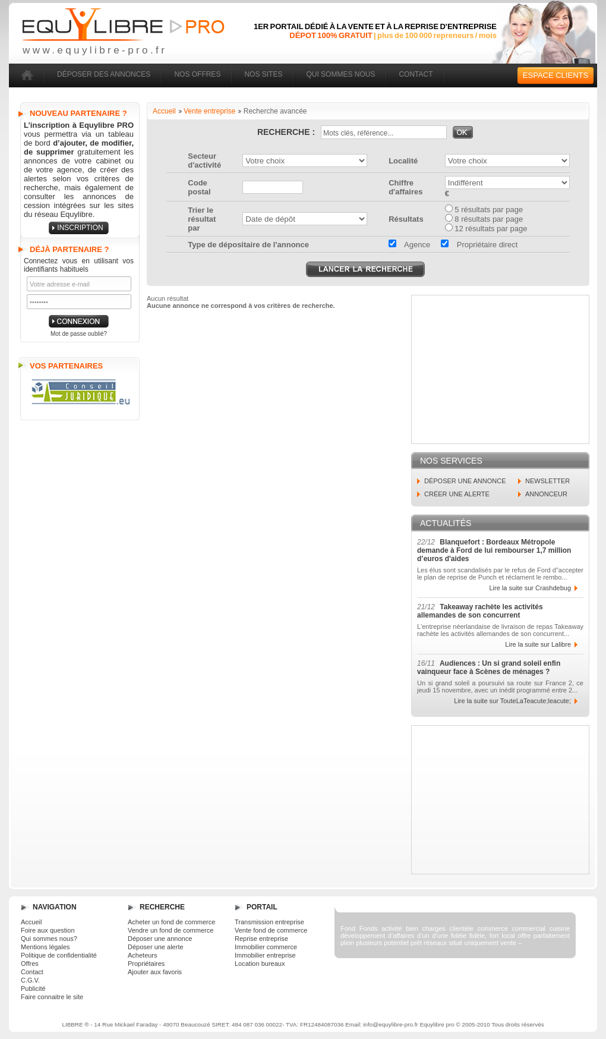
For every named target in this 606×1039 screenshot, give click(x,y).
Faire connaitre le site (52, 996)
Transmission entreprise (269, 921)
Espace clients (555, 75)
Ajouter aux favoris (155, 971)
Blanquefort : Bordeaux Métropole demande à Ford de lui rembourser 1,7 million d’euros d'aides (494, 550)
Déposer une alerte (156, 946)
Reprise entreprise (261, 938)
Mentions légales (45, 946)
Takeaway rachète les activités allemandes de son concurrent (480, 611)
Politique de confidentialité (59, 955)
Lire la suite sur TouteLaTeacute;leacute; (512, 700)
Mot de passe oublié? (78, 333)
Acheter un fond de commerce (171, 921)
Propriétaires (146, 963)
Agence (409, 244)
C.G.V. (30, 980)
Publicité (33, 988)
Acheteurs (142, 955)
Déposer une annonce (160, 938)
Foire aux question (48, 930)
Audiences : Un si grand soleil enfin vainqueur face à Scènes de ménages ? (488, 667)
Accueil (164, 111)
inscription (80, 227)
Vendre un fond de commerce (170, 930)
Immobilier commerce (266, 946)
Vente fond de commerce (271, 930)
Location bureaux (260, 963)
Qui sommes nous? (49, 938)
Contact (32, 971)
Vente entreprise (209, 111)
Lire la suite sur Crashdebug (530, 587)
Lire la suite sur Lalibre (538, 644)
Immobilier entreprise (265, 955)
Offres (30, 963)
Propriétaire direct (479, 244)
